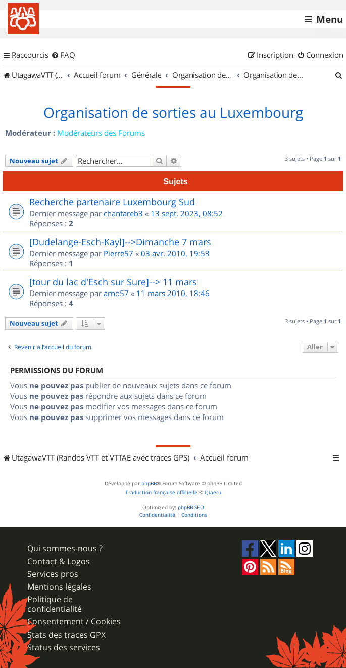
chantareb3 (123, 213)
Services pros (52, 574)
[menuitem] (63, 55)
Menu (329, 19)
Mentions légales (59, 587)
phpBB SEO (191, 507)
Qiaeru (213, 492)
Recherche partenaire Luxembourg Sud (112, 202)
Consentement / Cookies (74, 622)
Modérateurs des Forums (101, 133)
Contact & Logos (58, 561)
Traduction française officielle (161, 492)
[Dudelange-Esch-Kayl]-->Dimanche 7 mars (120, 242)
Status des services (63, 647)
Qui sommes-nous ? (65, 548)
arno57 (116, 293)
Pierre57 (118, 253)
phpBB (149, 483)
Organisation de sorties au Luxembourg (173, 113)
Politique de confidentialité (54, 604)
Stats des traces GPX (66, 635)
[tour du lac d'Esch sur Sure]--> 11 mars (113, 282)
